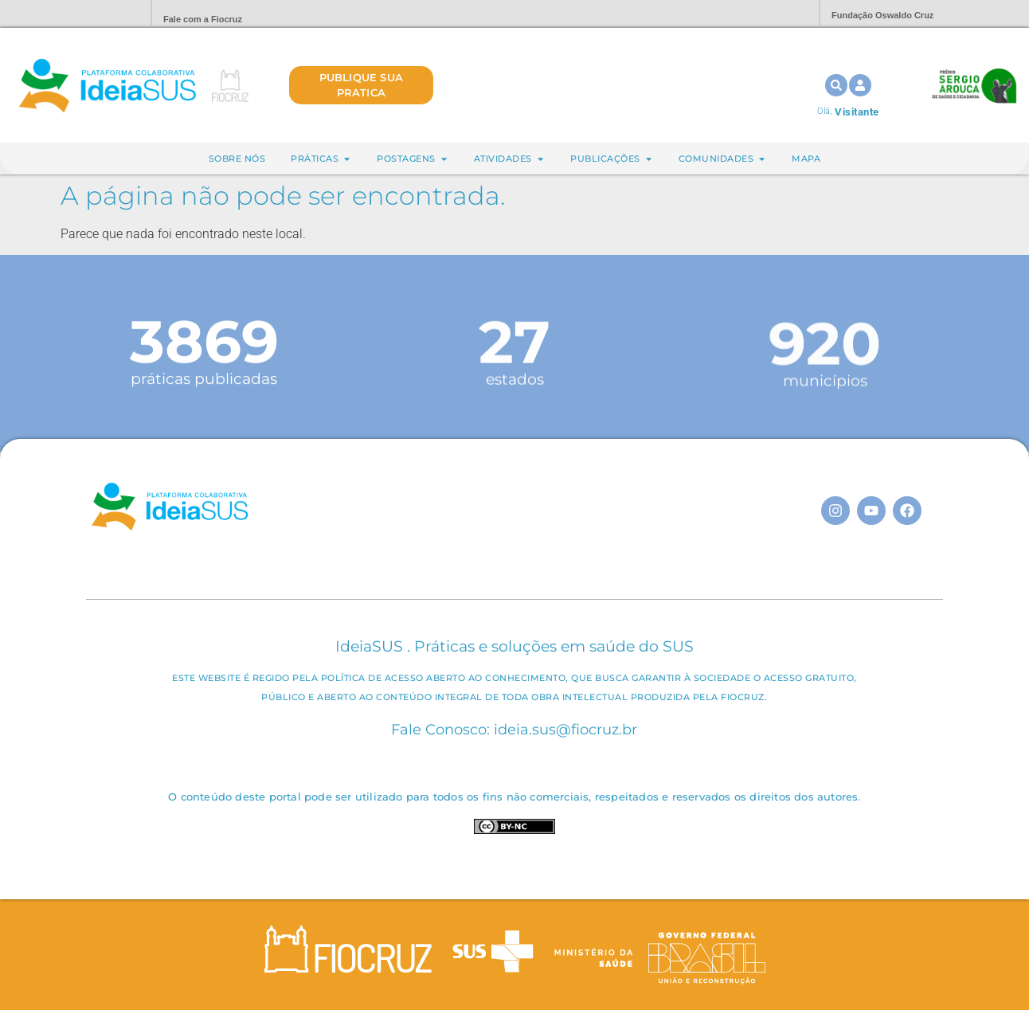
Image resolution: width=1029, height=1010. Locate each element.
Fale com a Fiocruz (202, 19)
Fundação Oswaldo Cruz (882, 15)
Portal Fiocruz (100, 14)
